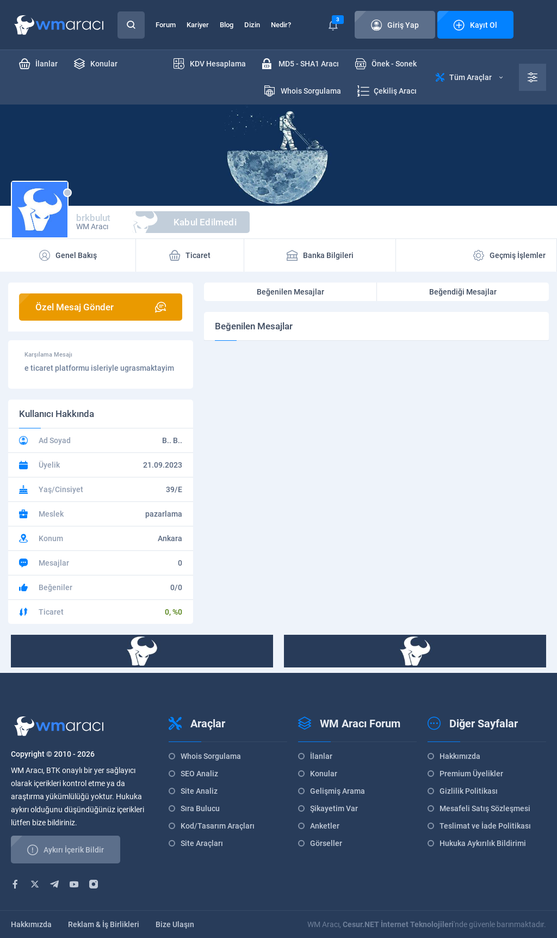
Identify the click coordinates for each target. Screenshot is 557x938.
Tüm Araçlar (469, 77)
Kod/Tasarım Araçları (218, 825)
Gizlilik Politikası (469, 791)
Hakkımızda (460, 756)
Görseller (326, 843)
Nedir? (281, 25)
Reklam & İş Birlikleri (103, 924)
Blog (226, 25)
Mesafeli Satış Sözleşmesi (485, 808)
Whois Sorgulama (211, 756)
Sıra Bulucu (200, 808)
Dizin (252, 25)
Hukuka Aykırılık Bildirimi (483, 843)
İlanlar (321, 756)
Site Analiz (199, 791)
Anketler (324, 825)
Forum (166, 25)
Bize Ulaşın (175, 924)
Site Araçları (202, 843)
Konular (323, 773)
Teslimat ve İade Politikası (485, 825)
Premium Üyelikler (471, 773)
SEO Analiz (199, 773)
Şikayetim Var (334, 808)
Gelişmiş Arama (337, 791)
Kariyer (198, 25)
